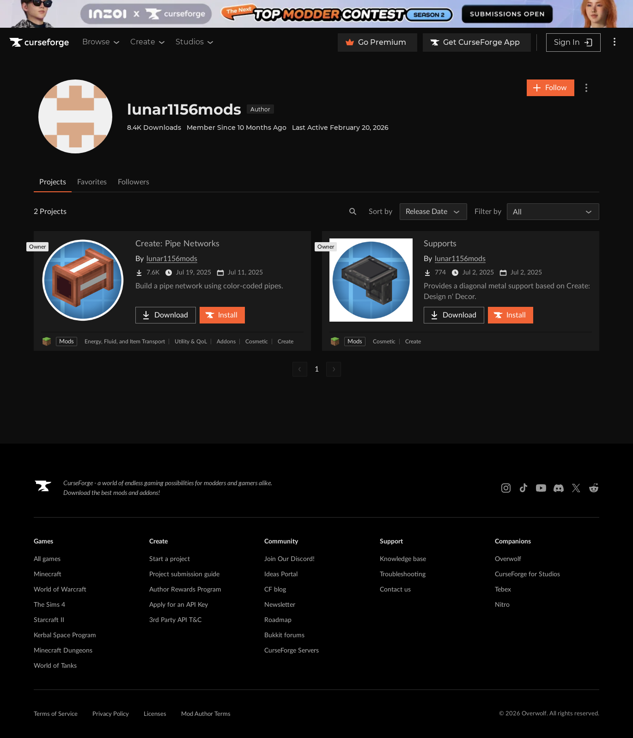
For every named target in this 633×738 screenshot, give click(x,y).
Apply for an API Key (178, 605)
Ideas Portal (281, 574)
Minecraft (47, 574)
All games (47, 559)
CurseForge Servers (291, 650)
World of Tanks (55, 666)
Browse (101, 42)
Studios (195, 42)
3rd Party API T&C (175, 620)
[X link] (576, 488)
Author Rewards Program (185, 589)
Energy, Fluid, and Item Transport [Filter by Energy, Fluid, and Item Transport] (125, 341)
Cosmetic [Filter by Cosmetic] (256, 341)
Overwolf (508, 559)
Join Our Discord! (289, 559)
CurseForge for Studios (527, 574)
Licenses (155, 714)
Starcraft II (49, 620)
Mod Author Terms (206, 714)
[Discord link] (558, 488)
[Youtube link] (541, 488)
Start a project (169, 559)
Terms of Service (56, 714)
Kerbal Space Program (65, 635)
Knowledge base (403, 559)
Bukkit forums (284, 635)
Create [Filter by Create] (285, 341)
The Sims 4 (49, 605)
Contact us (395, 589)
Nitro (502, 605)
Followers (133, 182)
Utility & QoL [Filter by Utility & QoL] (191, 341)
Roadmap (278, 620)
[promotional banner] (316, 14)
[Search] (353, 211)
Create (148, 42)
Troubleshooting (403, 574)
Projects (52, 182)
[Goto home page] (40, 42)
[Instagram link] (505, 488)
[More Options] (586, 87)
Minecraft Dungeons (63, 650)
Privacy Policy (110, 714)
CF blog (275, 589)
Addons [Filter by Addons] (226, 341)
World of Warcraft (60, 589)
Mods (66, 342)
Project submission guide (184, 574)
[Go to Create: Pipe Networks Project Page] (172, 291)
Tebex (503, 589)
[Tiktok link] (523, 488)
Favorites (92, 182)
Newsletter (279, 605)
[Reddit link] (593, 488)
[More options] (614, 42)
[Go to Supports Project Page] (460, 291)
